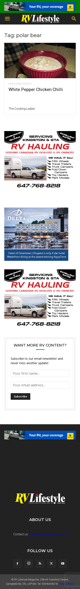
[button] (7, 19)
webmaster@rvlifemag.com (48, 534)
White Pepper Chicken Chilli (36, 89)
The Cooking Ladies (22, 108)
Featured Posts (20, 83)
